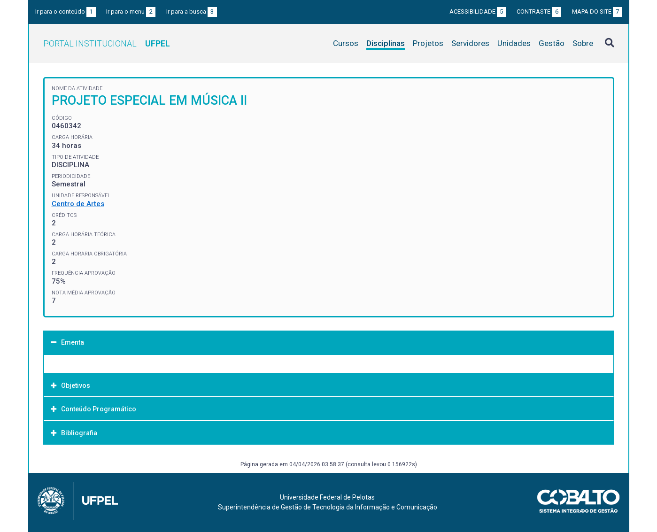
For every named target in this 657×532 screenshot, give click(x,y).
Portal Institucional (106, 43)
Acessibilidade (477, 11)
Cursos (345, 43)
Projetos (428, 43)
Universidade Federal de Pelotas (327, 497)
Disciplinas (385, 43)
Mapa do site (597, 11)
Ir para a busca (191, 11)
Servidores (470, 43)
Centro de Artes (78, 204)
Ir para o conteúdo (65, 11)
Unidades (514, 43)
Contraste (539, 11)
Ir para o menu (130, 11)
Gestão (551, 43)
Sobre (582, 43)
